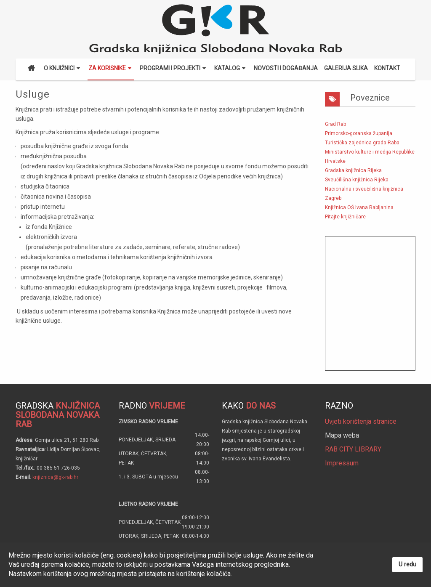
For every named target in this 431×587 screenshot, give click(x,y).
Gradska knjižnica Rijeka (353, 170)
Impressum (342, 463)
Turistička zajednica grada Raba (362, 143)
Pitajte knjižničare (345, 217)
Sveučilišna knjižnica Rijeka (356, 180)
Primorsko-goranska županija (358, 133)
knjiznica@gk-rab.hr (55, 477)
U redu (407, 564)
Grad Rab (335, 124)
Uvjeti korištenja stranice (360, 421)
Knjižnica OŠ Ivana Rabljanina (359, 207)
